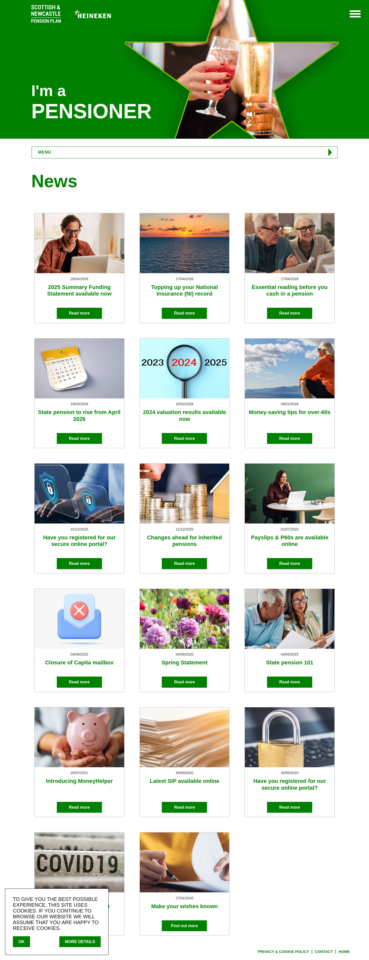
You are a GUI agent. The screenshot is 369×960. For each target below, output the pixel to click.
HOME (344, 951)
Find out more (184, 926)
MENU (44, 152)
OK (21, 942)
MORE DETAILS (80, 942)
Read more (79, 313)
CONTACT (324, 951)
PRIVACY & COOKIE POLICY (283, 951)
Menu (355, 13)
